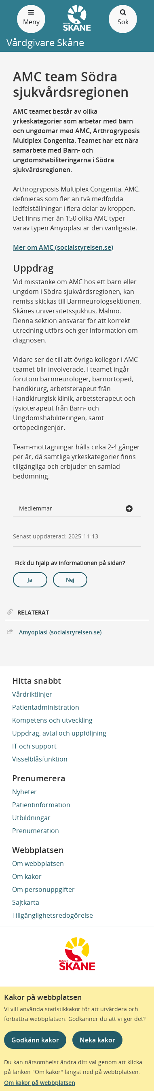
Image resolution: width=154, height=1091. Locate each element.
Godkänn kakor (35, 1040)
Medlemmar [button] (76, 509)
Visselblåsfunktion (40, 759)
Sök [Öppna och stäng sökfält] (123, 16)
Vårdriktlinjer (32, 694)
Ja (29, 579)
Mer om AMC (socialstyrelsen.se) (63, 247)
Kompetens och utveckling (52, 720)
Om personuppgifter (43, 889)
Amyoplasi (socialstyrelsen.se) (60, 632)
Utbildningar (31, 817)
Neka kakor (97, 1040)
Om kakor (27, 876)
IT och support (34, 746)
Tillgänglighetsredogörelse (52, 915)
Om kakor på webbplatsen (39, 1083)
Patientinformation (41, 804)
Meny (31, 16)
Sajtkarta (25, 902)
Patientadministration (45, 707)
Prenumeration (35, 830)
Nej (70, 579)
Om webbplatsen (38, 863)
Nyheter (24, 791)
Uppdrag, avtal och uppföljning (59, 733)
